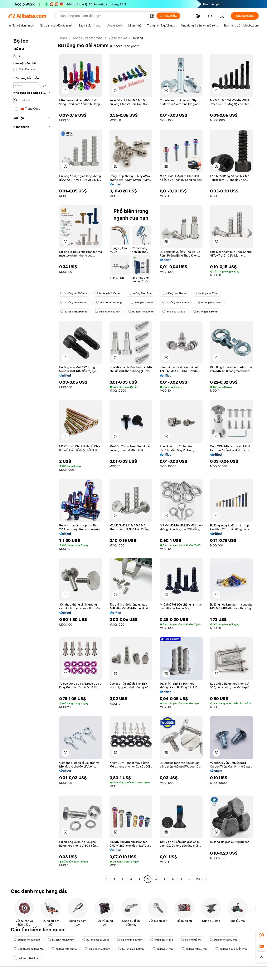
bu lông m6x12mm (173, 293)
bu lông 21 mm (163, 949)
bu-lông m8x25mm (141, 311)
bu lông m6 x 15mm (175, 302)
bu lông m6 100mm (73, 293)
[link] (261, 935)
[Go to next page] (206, 879)
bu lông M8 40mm (107, 311)
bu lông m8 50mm (129, 939)
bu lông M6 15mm (140, 293)
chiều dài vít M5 (173, 311)
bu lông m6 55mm (209, 302)
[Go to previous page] (106, 879)
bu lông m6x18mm (97, 949)
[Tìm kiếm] (168, 16)
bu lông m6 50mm (206, 293)
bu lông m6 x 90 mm (74, 302)
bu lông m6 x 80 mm (224, 939)
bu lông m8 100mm (95, 939)
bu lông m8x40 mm (27, 958)
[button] (152, 15)
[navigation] (32, 459)
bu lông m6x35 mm (73, 311)
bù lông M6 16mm (107, 293)
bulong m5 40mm (142, 302)
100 (198, 879)
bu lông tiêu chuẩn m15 (231, 949)
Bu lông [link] (138, 37)
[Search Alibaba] (103, 16)
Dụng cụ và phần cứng (87, 37)
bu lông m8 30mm (205, 311)
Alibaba (62, 37)
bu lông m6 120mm (131, 949)
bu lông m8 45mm (64, 949)
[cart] (210, 16)
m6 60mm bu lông (109, 302)
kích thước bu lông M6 (29, 949)
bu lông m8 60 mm (194, 949)
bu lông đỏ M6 (191, 939)
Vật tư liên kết (118, 37)
